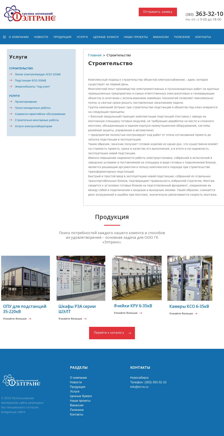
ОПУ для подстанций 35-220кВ (24, 309)
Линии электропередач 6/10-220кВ (38, 74)
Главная (94, 55)
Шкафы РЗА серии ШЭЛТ (77, 309)
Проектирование (26, 101)
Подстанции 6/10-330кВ (30, 80)
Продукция (62, 37)
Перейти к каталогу (109, 332)
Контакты (203, 37)
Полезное (182, 37)
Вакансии (161, 37)
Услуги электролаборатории (33, 126)
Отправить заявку (157, 12)
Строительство (21, 68)
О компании (19, 37)
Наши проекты (136, 37)
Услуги (82, 37)
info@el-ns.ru (139, 386)
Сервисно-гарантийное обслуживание (40, 114)
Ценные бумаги (105, 37)
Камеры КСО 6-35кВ (189, 306)
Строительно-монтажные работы (37, 120)
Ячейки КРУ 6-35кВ (133, 305)
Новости (41, 37)
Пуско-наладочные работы (33, 107)
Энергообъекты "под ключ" (32, 86)
